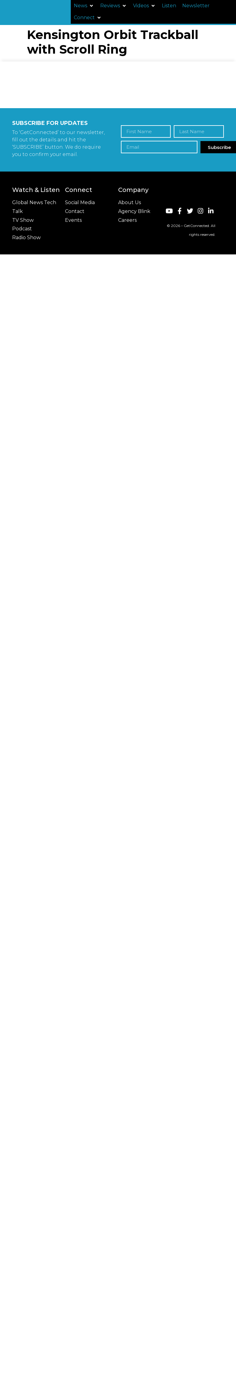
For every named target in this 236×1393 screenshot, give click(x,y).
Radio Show (26, 237)
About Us (129, 202)
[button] (84, 6)
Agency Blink (134, 211)
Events (73, 220)
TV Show (23, 220)
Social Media (80, 202)
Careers (127, 220)
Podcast (22, 229)
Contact (74, 211)
